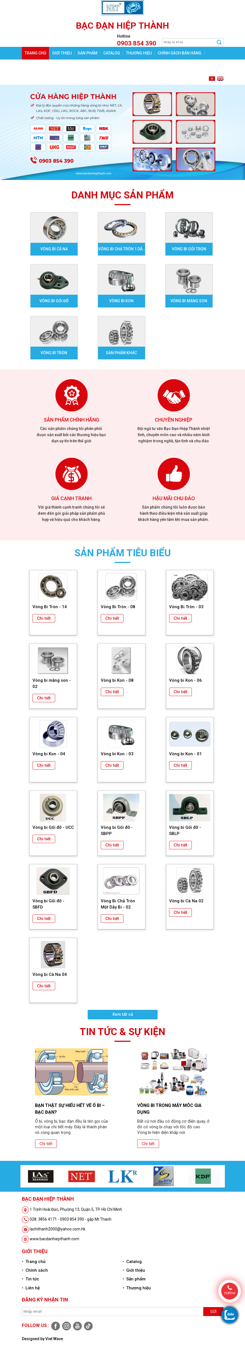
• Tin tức (30, 1279)
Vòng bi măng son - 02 (51, 683)
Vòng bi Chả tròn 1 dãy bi (121, 251)
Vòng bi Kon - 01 (185, 753)
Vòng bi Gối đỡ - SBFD (48, 904)
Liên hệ (52, 65)
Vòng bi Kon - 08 (117, 680)
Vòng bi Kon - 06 (185, 680)
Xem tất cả (122, 1014)
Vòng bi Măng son (189, 301)
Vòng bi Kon (121, 301)
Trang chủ (35, 53)
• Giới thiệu (134, 1270)
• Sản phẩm (134, 1279)
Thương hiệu (139, 53)
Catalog (111, 53)
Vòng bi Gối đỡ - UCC (53, 827)
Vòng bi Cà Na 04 (49, 974)
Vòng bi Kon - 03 (117, 753)
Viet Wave (54, 1339)
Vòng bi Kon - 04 (48, 753)
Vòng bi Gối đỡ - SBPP (117, 830)
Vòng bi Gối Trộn (189, 249)
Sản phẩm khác (121, 353)
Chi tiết (44, 618)
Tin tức (32, 65)
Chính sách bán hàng (179, 53)
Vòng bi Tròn (54, 353)
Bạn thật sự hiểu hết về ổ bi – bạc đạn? (70, 1109)
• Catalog (132, 1261)
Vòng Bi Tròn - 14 (49, 606)
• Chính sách (35, 1270)
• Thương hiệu (137, 1287)
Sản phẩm (87, 53)
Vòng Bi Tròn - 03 (186, 606)
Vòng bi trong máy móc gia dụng (169, 1109)
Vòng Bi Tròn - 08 (118, 606)
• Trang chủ (33, 1261)
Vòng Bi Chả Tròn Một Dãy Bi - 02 (118, 904)
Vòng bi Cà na (54, 249)
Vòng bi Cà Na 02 (186, 900)
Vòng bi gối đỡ (54, 301)
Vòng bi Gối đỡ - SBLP (185, 830)
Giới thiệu (62, 53)
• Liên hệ (31, 1287)
